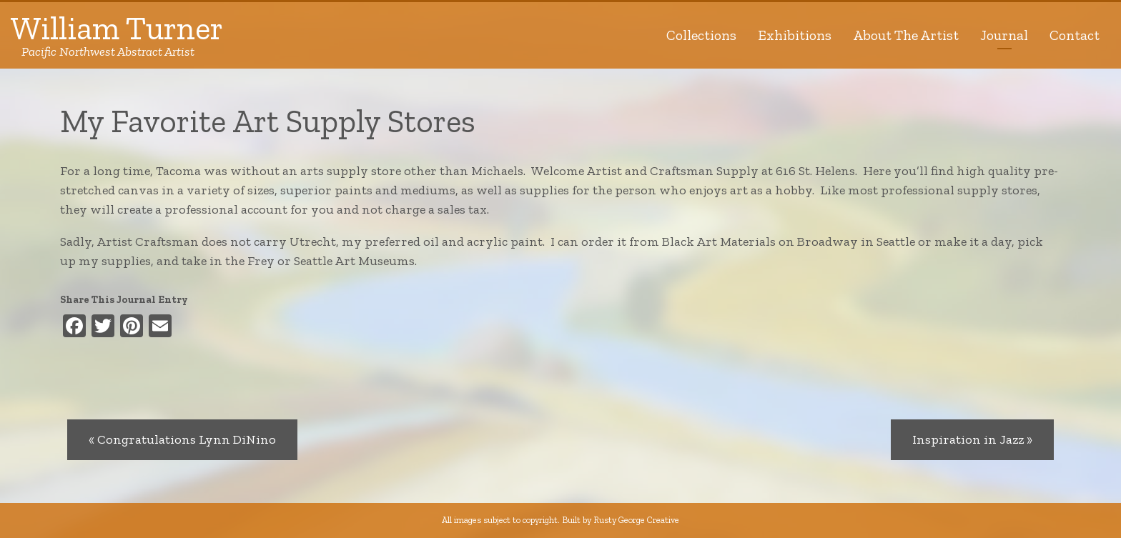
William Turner (117, 35)
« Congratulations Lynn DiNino (182, 439)
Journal (1004, 35)
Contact (1075, 35)
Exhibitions (794, 35)
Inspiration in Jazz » (972, 439)
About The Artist (906, 35)
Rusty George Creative (636, 519)
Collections (701, 35)
